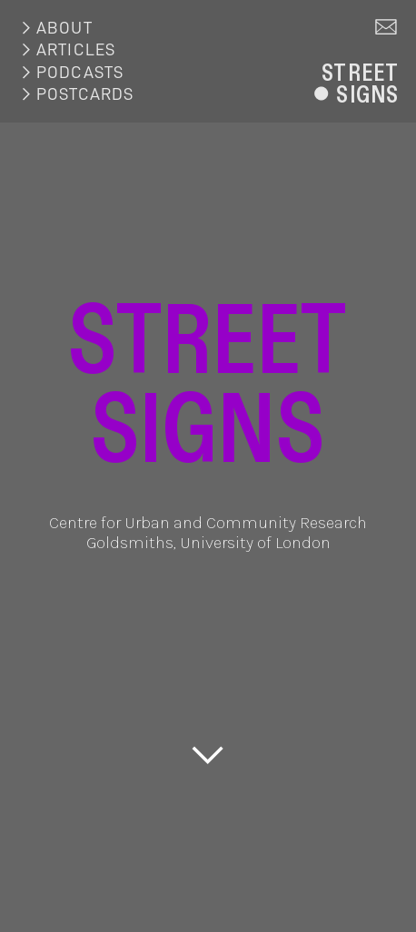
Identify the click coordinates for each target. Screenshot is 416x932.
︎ (386, 27)
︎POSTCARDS (75, 94)
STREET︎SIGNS (353, 83)
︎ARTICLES (66, 49)
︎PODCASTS (70, 72)
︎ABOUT (55, 27)
